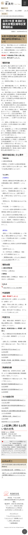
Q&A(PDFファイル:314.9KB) (10, 421)
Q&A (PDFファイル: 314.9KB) (12, 287)
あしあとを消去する (24, 16)
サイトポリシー (14, 513)
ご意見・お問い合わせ (14, 520)
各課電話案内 (14, 523)
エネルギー (7, 461)
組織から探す (9, 10)
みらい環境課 (18, 10)
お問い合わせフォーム (8, 437)
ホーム (2, 10)
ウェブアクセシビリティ (14, 516)
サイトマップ (9, 518)
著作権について (18, 518)
